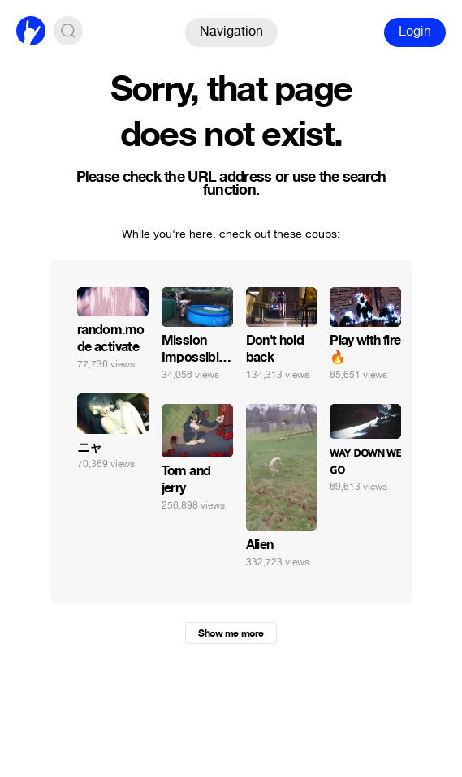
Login (415, 31)
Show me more (230, 633)
